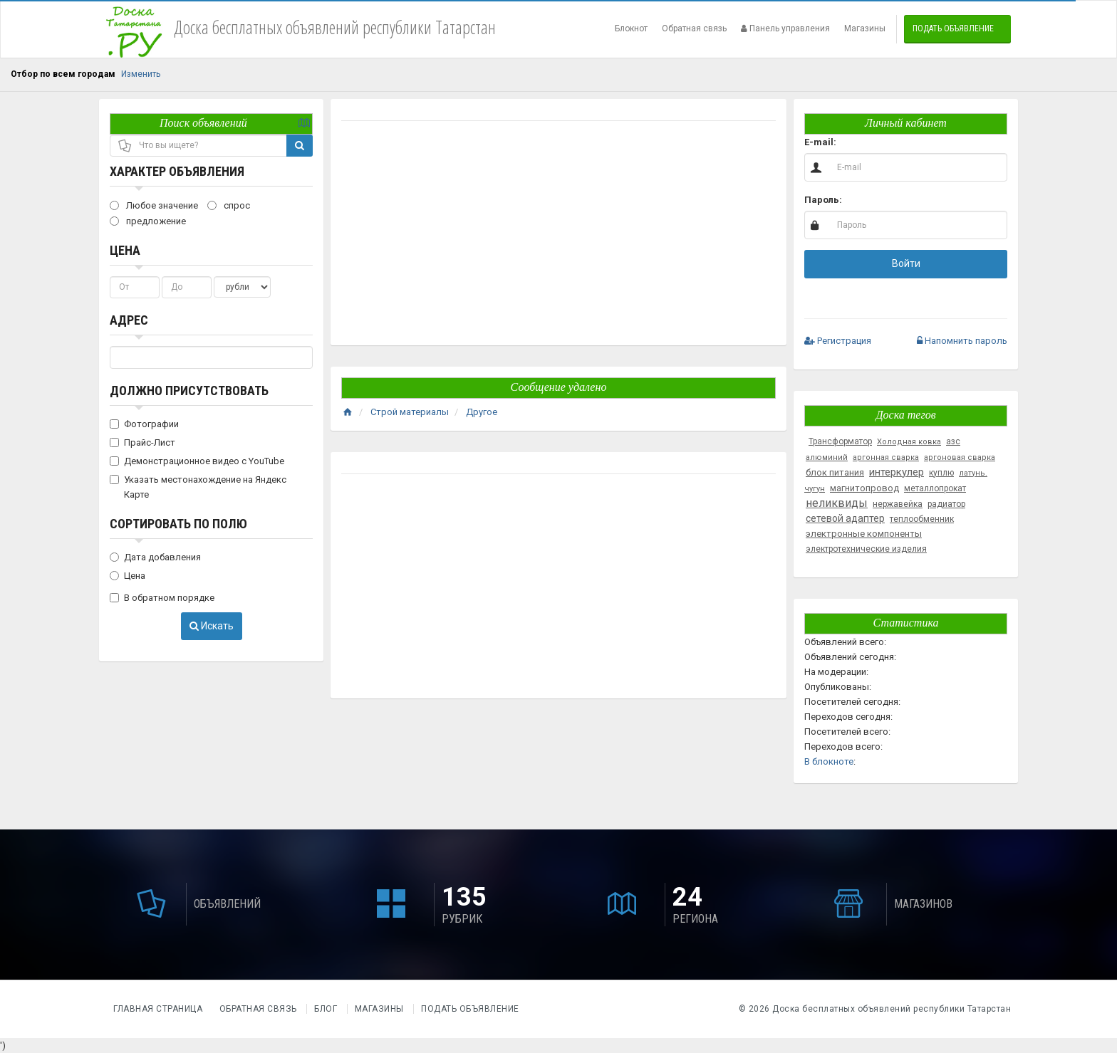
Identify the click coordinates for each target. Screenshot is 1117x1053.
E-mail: (820, 142)
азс (953, 441)
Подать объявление (953, 28)
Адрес (129, 320)
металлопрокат (935, 488)
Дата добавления (155, 557)
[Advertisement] (558, 235)
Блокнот (631, 28)
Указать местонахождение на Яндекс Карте (198, 487)
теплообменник (922, 519)
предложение (148, 221)
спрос (228, 205)
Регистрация (837, 340)
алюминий (827, 457)
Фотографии (144, 424)
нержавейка (898, 504)
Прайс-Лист (142, 442)
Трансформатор (840, 441)
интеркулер (896, 472)
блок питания (835, 472)
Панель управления (785, 28)
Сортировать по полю (178, 523)
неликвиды (837, 503)
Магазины (864, 28)
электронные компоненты (864, 533)
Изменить (140, 74)
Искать (211, 626)
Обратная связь (694, 28)
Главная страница (159, 1009)
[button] (859, 294)
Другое (481, 412)
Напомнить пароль (962, 340)
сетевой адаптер (845, 518)
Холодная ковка (909, 441)
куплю (941, 473)
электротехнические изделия (866, 549)
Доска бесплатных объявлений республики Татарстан (891, 1009)
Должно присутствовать (189, 390)
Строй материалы (409, 412)
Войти (906, 263)
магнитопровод (864, 488)
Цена (125, 250)
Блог (325, 1009)
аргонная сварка (886, 457)
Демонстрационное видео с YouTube (197, 461)
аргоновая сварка (959, 457)
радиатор (946, 504)
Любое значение (154, 205)
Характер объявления (177, 171)
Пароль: (823, 199)
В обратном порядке (162, 597)
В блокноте (828, 761)
